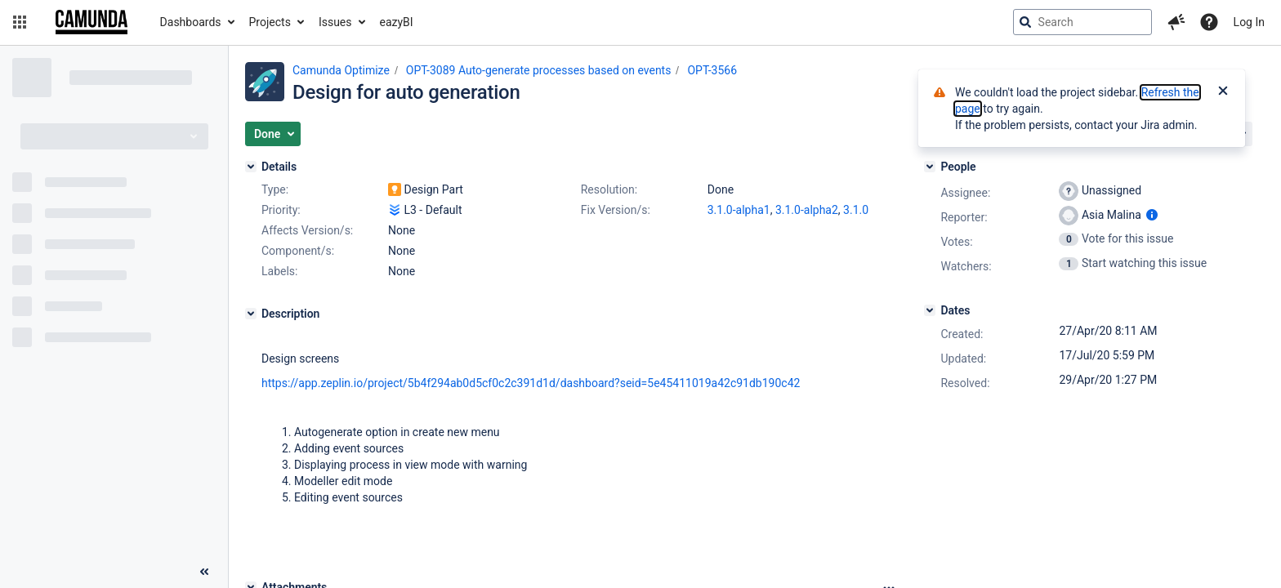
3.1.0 (855, 209)
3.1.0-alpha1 (738, 209)
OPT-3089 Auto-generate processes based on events (539, 70)
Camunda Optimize (341, 70)
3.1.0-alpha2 (806, 209)
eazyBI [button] (396, 22)
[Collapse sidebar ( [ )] (204, 571)
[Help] (1209, 22)
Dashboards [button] (190, 22)
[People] (929, 166)
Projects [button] (270, 22)
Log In (1249, 22)
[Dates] (929, 310)
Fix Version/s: (615, 209)
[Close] (1223, 92)
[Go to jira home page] (91, 22)
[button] (19, 22)
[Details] (251, 166)
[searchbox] (1082, 22)
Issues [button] (335, 22)
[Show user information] (1151, 214)
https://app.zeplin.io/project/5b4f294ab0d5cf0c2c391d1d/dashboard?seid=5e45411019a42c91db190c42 (530, 383)
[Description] (251, 313)
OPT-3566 (712, 70)
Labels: (279, 271)
